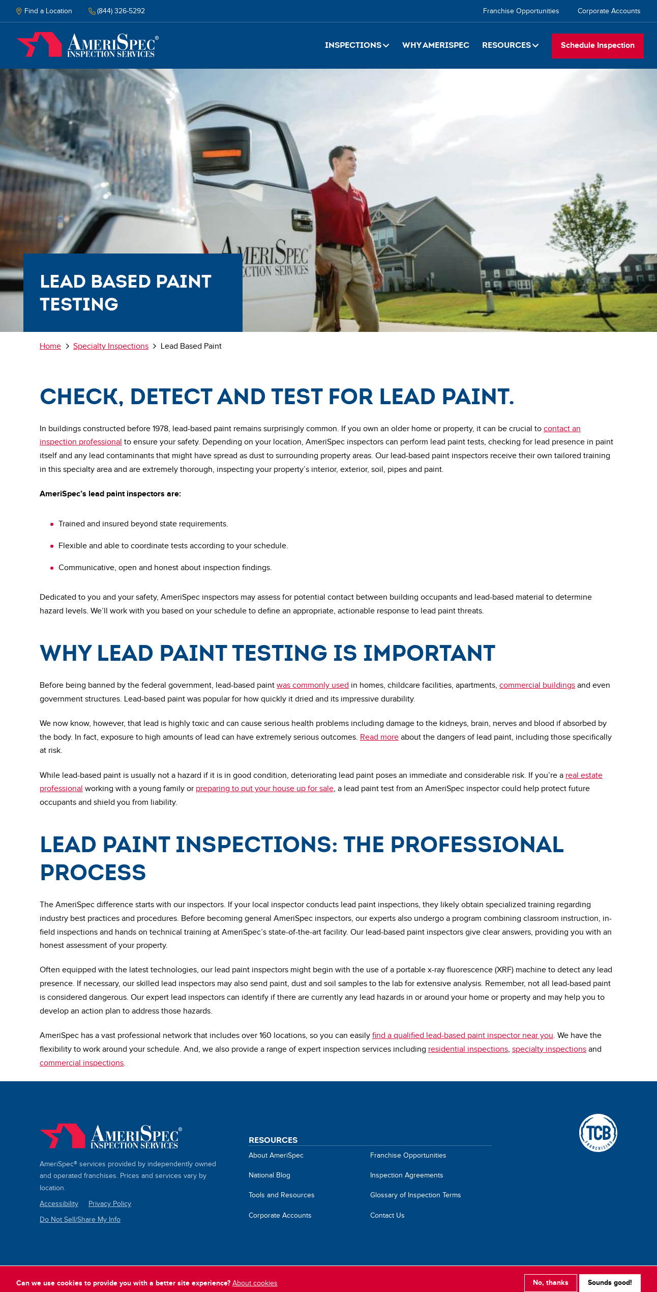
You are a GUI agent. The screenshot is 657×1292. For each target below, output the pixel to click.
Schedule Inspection (598, 45)
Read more (379, 737)
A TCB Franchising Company (598, 1119)
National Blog (269, 1175)
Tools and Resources (282, 1195)
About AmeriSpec (276, 1155)
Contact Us (387, 1216)
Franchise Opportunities (521, 11)
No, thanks (551, 1276)
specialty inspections (549, 1049)
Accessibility (59, 1204)
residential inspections (468, 1049)
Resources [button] (506, 45)
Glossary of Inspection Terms (415, 1195)
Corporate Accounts (609, 11)
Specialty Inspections (110, 346)
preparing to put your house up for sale (265, 789)
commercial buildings (537, 685)
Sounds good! (610, 1276)
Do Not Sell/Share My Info (80, 1220)
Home (87, 44)
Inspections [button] (353, 45)
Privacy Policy (109, 1204)
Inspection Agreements (406, 1175)
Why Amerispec (435, 45)
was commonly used (313, 685)
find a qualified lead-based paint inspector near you (462, 1036)
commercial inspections (82, 1063)
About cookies (255, 1277)
